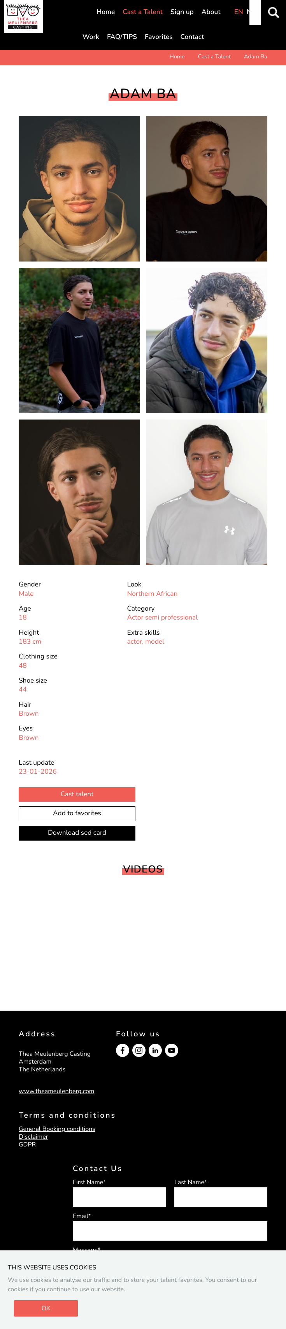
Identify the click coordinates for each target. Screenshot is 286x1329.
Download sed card (77, 833)
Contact (192, 37)
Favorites (158, 37)
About (211, 12)
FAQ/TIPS (122, 37)
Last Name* (190, 1182)
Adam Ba (255, 57)
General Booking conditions (57, 1129)
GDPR (27, 1144)
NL (251, 12)
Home (106, 12)
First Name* (89, 1182)
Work (90, 37)
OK (46, 1308)
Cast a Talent (143, 12)
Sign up (182, 12)
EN (238, 12)
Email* (82, 1216)
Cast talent (77, 794)
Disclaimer (33, 1136)
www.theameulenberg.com (57, 1091)
